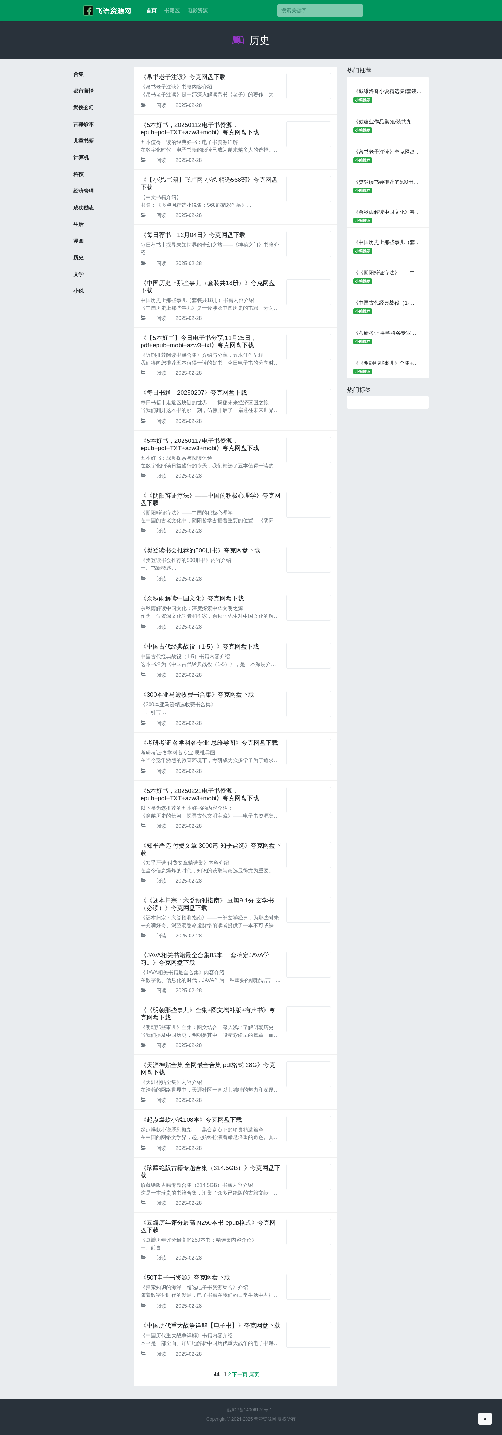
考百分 (105, 11)
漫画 (78, 241)
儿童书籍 (83, 141)
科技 (78, 174)
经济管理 (83, 191)
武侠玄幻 (83, 107)
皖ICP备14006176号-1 (249, 1409)
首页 (151, 10)
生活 (78, 224)
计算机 (81, 157)
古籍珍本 (83, 124)
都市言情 (83, 91)
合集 (78, 74)
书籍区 (172, 10)
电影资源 (197, 10)
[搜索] (320, 10)
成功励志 (83, 207)
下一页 (239, 1374)
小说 (78, 291)
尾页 (254, 1374)
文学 (78, 274)
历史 (251, 40)
